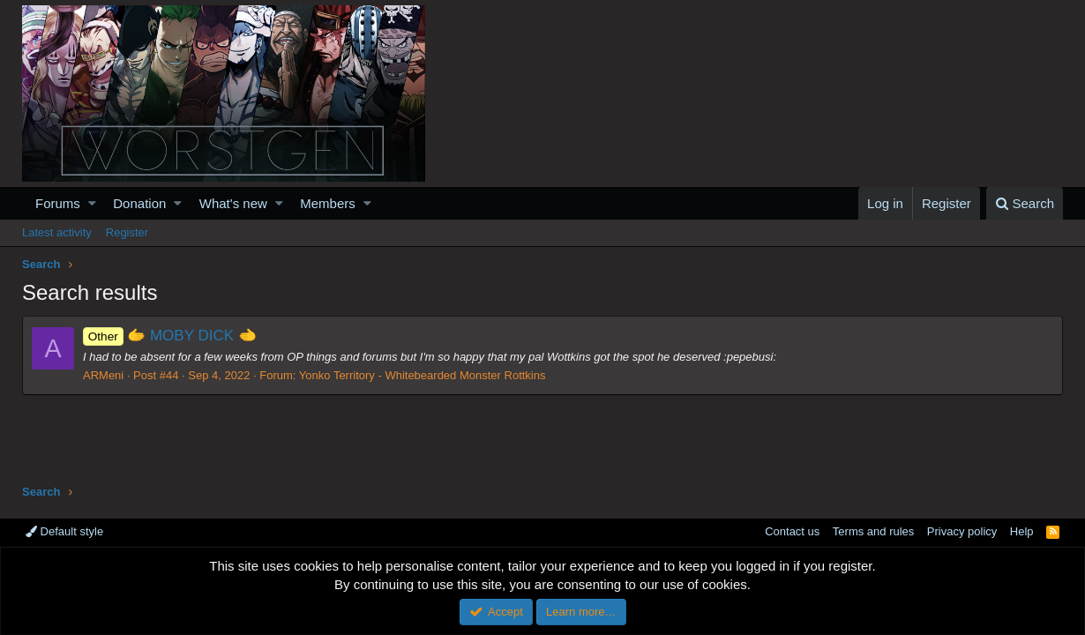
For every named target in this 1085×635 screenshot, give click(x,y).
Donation (139, 203)
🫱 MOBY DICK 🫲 (170, 335)
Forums (57, 203)
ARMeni (103, 375)
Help (1022, 531)
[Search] (1024, 203)
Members (327, 203)
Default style (64, 531)
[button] (92, 203)
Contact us (792, 531)
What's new (233, 203)
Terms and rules (873, 531)
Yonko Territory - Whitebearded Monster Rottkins (422, 375)
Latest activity (57, 232)
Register (127, 232)
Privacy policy (962, 531)
